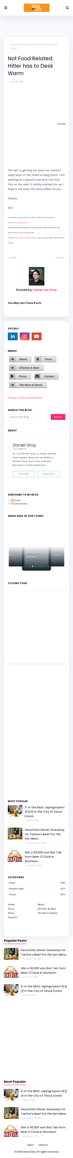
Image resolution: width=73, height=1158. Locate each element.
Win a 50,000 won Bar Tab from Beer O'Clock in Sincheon (43, 856)
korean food (37, 888)
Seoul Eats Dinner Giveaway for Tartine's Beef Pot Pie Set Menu (44, 834)
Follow (24, 474)
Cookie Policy (33, 397)
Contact (49, 376)
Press (22, 376)
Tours (48, 359)
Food (37, 882)
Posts (16, 500)
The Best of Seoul (30, 385)
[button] (29, 566)
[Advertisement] (19, 731)
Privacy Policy (16, 397)
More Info (49, 474)
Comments (19, 503)
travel (37, 894)
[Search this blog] (29, 417)
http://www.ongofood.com (18, 222)
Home (14, 44)
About (23, 359)
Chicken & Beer (29, 367)
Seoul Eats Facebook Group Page (27, 238)
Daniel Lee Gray (44, 290)
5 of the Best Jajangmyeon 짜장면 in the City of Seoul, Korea (44, 811)
